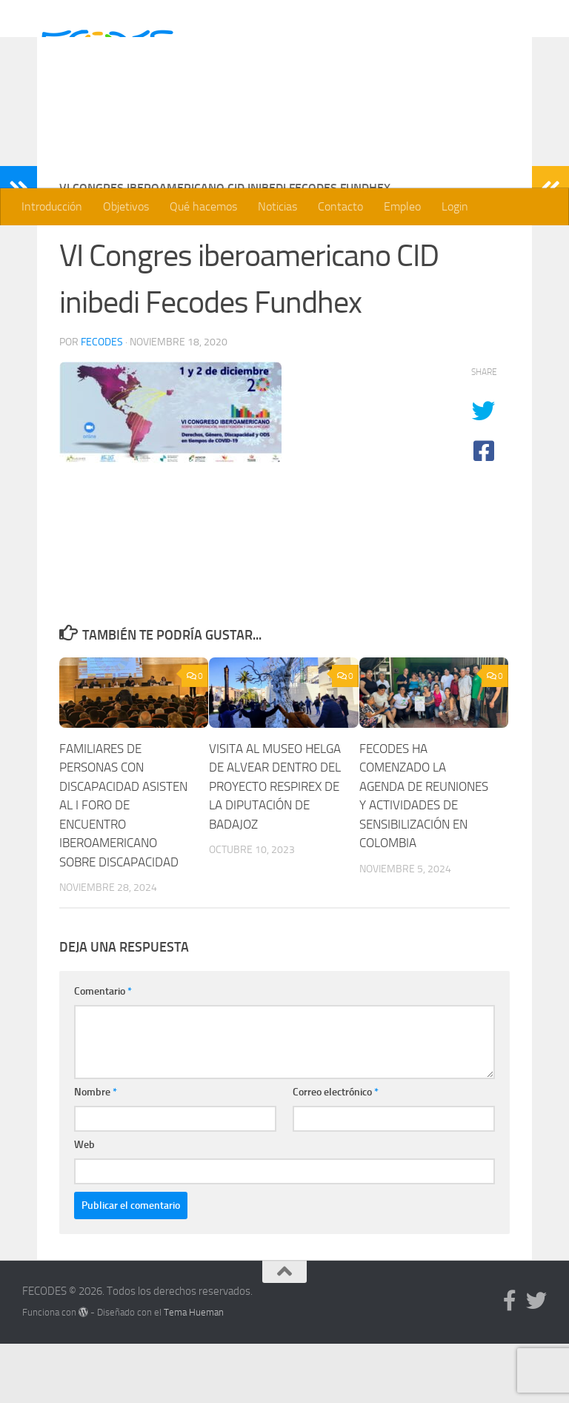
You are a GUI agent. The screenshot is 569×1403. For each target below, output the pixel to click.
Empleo (402, 206)
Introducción (51, 206)
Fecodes (102, 401)
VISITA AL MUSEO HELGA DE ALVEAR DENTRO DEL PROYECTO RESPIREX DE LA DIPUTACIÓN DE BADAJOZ (275, 845)
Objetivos (126, 206)
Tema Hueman (194, 1371)
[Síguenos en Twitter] (536, 1360)
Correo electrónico (336, 1151)
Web (84, 1204)
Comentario (103, 1050)
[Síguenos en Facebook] (509, 1360)
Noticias (277, 206)
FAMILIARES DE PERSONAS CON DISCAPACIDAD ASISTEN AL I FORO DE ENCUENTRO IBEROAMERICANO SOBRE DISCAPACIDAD (123, 864)
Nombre (95, 1151)
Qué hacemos (203, 206)
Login (455, 206)
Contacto (340, 206)
